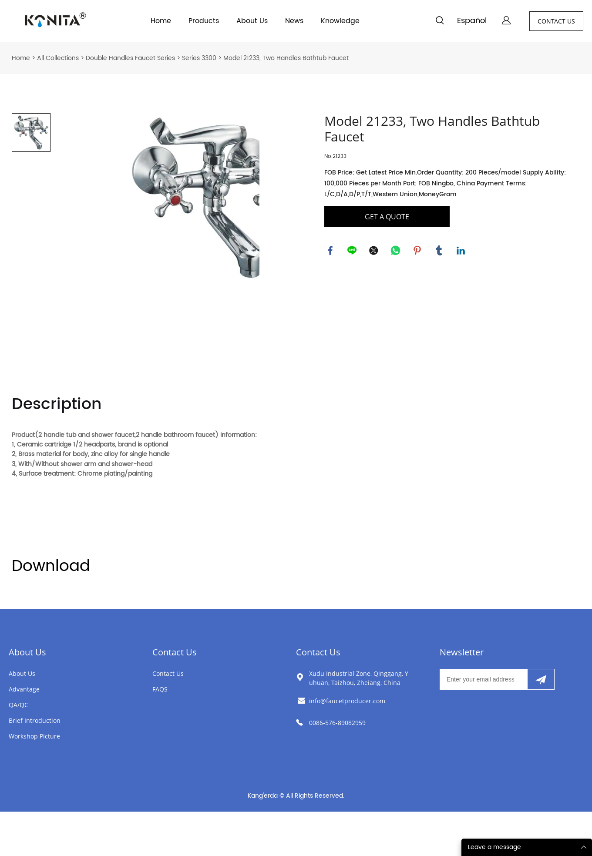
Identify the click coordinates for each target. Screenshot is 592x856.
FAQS (160, 689)
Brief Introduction (35, 720)
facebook (330, 251)
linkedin (461, 251)
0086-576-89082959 (337, 722)
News (294, 21)
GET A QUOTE (387, 217)
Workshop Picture (34, 736)
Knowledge (340, 21)
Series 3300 (199, 58)
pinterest (417, 251)
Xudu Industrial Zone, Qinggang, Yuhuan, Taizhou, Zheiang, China (358, 678)
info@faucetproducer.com (347, 701)
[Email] (483, 679)
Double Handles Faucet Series (130, 58)
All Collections (58, 58)
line (352, 251)
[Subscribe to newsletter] (541, 679)
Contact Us (174, 652)
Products (203, 21)
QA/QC (18, 705)
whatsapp (396, 251)
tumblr (439, 251)
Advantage (24, 689)
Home (161, 21)
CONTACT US (556, 21)
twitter (374, 251)
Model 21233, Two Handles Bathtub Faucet (286, 58)
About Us (252, 21)
